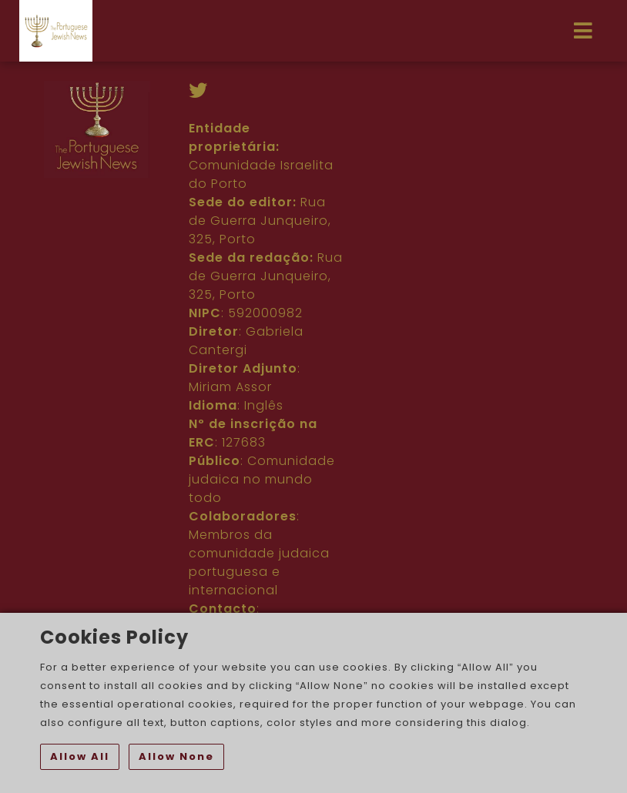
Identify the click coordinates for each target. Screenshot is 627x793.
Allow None (176, 756)
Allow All (79, 756)
